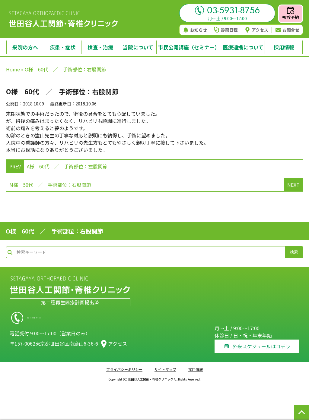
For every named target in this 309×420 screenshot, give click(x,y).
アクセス (256, 30)
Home (13, 69)
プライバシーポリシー (124, 365)
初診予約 (290, 13)
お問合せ (287, 30)
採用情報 (195, 365)
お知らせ (195, 30)
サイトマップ (165, 365)
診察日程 (226, 30)
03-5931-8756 (227, 10)
